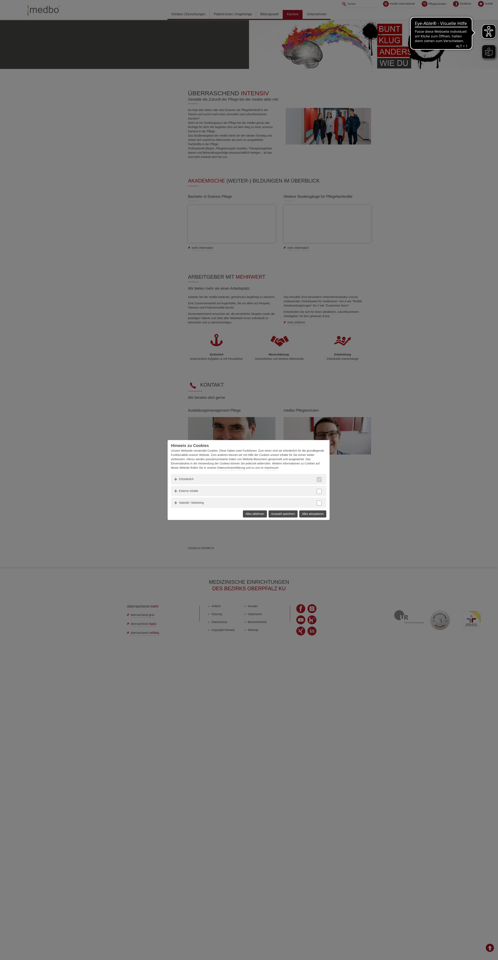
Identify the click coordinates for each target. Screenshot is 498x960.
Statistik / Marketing (191, 502)
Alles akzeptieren (313, 513)
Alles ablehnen (255, 513)
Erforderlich (186, 479)
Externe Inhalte (188, 491)
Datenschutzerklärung (231, 467)
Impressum (271, 467)
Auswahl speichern (283, 513)
